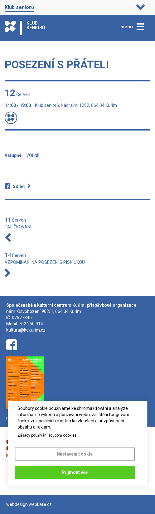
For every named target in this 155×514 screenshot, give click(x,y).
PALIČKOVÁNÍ (18, 226)
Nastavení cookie (75, 454)
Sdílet (19, 186)
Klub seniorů (19, 7)
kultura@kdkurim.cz (26, 330)
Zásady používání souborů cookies (46, 435)
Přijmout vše (75, 472)
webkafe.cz (40, 504)
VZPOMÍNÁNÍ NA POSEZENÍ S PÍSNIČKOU (45, 262)
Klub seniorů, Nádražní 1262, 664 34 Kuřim (76, 105)
